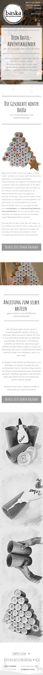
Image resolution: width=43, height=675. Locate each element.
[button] (21, 247)
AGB (37, 659)
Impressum (19, 653)
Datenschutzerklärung (18, 659)
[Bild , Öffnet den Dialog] (21, 151)
